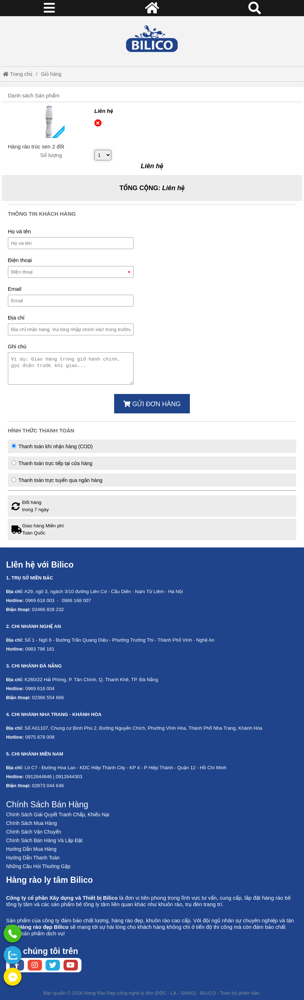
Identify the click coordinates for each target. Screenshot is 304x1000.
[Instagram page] (35, 965)
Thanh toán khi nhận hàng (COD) (52, 446)
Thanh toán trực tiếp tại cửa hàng (52, 463)
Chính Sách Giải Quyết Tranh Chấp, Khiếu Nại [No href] (57, 814)
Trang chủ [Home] (17, 74)
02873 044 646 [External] (48, 785)
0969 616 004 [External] (40, 688)
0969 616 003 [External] (40, 600)
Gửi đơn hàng (152, 404)
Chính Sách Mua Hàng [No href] (31, 823)
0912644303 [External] (69, 776)
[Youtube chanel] (71, 965)
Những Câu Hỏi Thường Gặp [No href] (38, 866)
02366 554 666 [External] (48, 697)
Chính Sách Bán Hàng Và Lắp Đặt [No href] (44, 840)
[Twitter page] (53, 965)
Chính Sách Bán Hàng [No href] (47, 804)
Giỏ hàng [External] (51, 74)
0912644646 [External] (38, 776)
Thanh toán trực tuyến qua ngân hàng (57, 480)
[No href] (13, 955)
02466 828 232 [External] (48, 609)
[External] (48, 122)
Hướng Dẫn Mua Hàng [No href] (31, 849)
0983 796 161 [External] (40, 649)
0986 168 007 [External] (76, 600)
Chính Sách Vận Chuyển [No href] (33, 832)
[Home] (152, 38)
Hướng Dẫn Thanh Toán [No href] (33, 858)
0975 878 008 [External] (40, 737)
